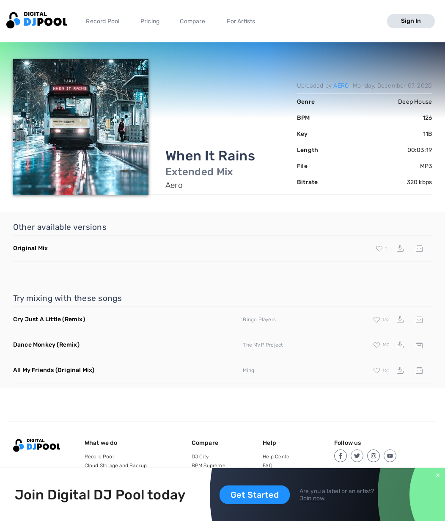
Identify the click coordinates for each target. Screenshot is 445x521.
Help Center (277, 457)
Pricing (149, 21)
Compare (192, 21)
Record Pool (102, 21)
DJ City (200, 457)
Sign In (411, 21)
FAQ (267, 466)
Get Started (255, 495)
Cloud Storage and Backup (116, 466)
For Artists (241, 21)
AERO (341, 85)
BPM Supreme (208, 466)
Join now (311, 498)
